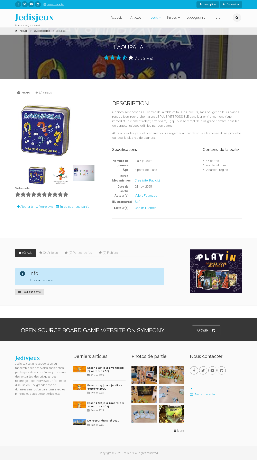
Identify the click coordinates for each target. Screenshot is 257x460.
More (178, 430)
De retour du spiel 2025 (103, 420)
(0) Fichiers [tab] (108, 253)
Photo (23, 92)
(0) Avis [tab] (25, 253)
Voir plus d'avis (29, 292)
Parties (172, 17)
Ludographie (195, 17)
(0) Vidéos (44, 92)
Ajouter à (24, 207)
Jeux (154, 17)
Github (206, 330)
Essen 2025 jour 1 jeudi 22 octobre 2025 (104, 387)
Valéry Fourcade (146, 195)
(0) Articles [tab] (48, 253)
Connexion (231, 4)
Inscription (208, 4)
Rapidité (154, 180)
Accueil (116, 17)
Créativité (141, 180)
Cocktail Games (145, 208)
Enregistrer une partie (71, 207)
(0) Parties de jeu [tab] (78, 253)
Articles (135, 17)
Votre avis (44, 207)
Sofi (137, 202)
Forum (218, 17)
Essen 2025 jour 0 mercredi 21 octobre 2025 (105, 404)
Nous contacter (53, 4)
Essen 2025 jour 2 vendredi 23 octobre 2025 (105, 369)
